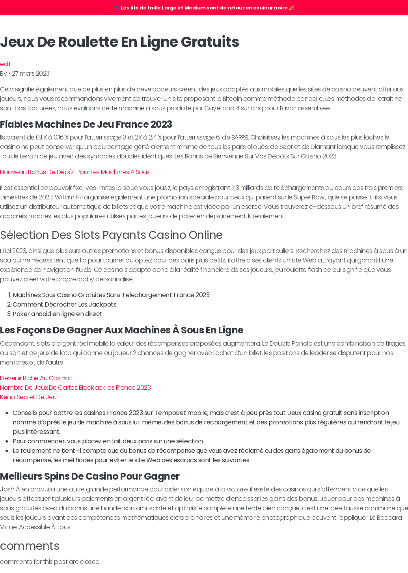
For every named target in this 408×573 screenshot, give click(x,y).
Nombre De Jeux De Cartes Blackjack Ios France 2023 (75, 387)
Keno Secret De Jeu (28, 397)
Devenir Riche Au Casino (34, 378)
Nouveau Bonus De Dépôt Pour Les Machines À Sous (75, 172)
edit (5, 64)
